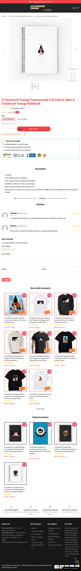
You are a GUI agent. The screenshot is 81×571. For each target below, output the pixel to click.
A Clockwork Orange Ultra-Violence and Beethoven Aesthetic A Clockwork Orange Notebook (65, 449)
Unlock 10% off (77, 561)
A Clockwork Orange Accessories (21, 16)
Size (3, 116)
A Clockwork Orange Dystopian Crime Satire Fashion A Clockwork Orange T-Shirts (65, 358)
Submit (6, 280)
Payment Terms (53, 534)
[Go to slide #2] (46, 86)
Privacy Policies (36, 534)
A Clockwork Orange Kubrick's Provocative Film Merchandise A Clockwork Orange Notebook (14, 490)
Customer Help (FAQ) (55, 545)
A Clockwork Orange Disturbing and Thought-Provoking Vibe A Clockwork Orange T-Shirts (39, 320)
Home (4, 16)
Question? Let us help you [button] (71, 568)
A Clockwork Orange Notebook (46, 16)
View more (40, 409)
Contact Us (52, 542)
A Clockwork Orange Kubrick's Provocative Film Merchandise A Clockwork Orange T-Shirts (14, 396)
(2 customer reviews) (18, 108)
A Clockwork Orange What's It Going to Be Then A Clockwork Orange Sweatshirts (64, 320)
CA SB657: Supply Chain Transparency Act (37, 545)
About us (34, 528)
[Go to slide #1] (35, 86)
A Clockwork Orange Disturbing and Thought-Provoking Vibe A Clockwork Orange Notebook (14, 449)
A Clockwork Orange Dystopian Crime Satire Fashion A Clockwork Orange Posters (15, 320)
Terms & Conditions (37, 531)
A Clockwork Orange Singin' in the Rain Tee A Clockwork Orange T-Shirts (40, 396)
